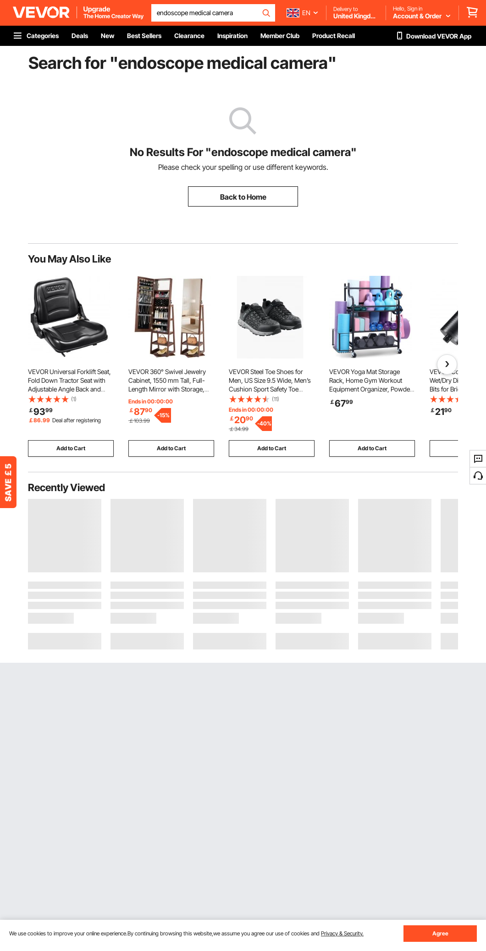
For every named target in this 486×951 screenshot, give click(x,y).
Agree (440, 933)
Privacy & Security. (342, 933)
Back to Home (243, 196)
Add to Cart (70, 448)
